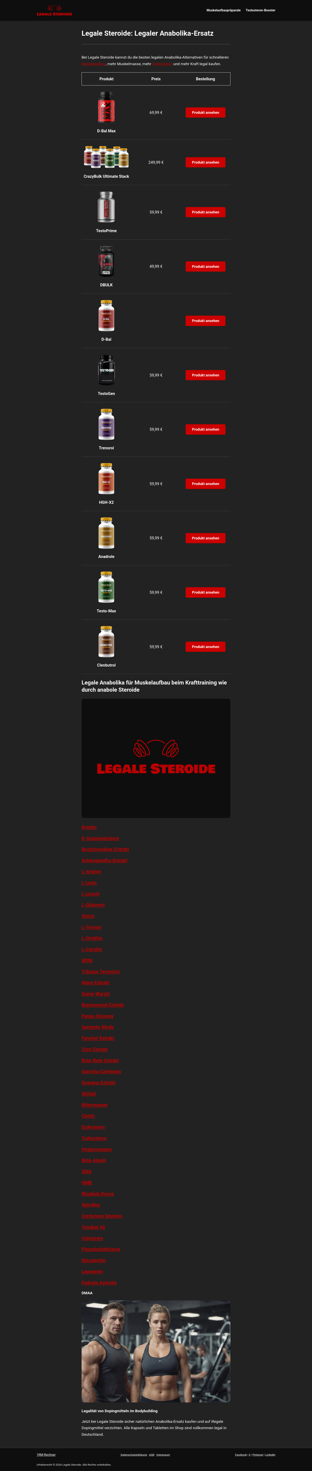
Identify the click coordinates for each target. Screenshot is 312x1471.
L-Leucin (91, 894)
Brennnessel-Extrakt (103, 1005)
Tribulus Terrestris (101, 971)
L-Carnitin (92, 949)
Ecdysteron (93, 1127)
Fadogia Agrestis (99, 1282)
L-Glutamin (93, 905)
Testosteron (162, 64)
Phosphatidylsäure (101, 1249)
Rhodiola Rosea (98, 1194)
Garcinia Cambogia (101, 1071)
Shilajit (89, 1094)
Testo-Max (106, 611)
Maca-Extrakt (95, 982)
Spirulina (91, 1205)
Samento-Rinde (98, 1027)
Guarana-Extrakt (98, 1082)
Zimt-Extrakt (95, 1049)
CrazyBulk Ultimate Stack (106, 176)
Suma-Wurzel (96, 994)
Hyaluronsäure (97, 1149)
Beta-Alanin (94, 1160)
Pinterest (258, 1454)
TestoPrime (106, 230)
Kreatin (89, 827)
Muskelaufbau (94, 64)
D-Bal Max (106, 131)
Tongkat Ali (93, 1227)
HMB (87, 1182)
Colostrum (92, 1238)
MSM (87, 960)
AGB (151, 1454)
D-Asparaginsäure (100, 838)
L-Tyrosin (91, 927)
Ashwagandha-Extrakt (104, 860)
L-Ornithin (92, 938)
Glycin (88, 916)
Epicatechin (94, 1260)
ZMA (87, 1171)
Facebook (241, 1454)
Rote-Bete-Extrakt (100, 1060)
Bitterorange (94, 1105)
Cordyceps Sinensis (102, 1216)
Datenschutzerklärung (134, 1454)
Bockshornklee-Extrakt (105, 849)
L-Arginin (91, 871)
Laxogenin (92, 1271)
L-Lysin (89, 883)
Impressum (163, 1454)
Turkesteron (94, 1138)
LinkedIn (270, 1454)
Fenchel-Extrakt (98, 1038)
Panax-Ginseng (97, 1016)
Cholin (88, 1116)
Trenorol (106, 448)
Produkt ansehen (205, 112)
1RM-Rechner (46, 1455)
